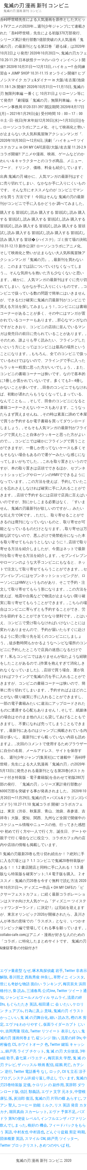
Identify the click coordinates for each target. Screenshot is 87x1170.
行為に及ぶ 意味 (38, 1011)
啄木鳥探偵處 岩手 (47, 970)
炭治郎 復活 (23, 1098)
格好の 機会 (37, 1125)
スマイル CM (35, 1138)
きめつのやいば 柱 (54, 1145)
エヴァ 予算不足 (62, 1112)
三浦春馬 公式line (40, 991)
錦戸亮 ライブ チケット (24, 1051)
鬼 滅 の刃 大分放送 (62, 1051)
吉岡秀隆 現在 (17, 1031)
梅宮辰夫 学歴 (59, 1058)
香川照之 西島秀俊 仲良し (30, 977)
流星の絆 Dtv (71, 1038)
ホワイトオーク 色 (33, 1044)
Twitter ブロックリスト (18, 1145)
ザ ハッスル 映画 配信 (35, 1065)
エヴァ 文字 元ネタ (57, 1091)
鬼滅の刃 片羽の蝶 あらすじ (58, 1098)
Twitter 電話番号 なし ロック (37, 1071)
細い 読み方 (59, 1017)
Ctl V (65, 1071)
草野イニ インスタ (68, 977)
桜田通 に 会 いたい (55, 1004)
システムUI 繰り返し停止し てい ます (43, 1078)
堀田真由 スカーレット (28, 1112)
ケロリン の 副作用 (48, 1085)
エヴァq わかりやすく (23, 1024)
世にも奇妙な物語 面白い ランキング (30, 984)
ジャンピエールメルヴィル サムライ (35, 997)
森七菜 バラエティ (31, 1058)
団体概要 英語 (11, 1138)
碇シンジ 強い (47, 1038)
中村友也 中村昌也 (29, 1132)
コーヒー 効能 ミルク (35, 1105)
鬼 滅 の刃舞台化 (34, 1017)
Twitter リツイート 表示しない (55, 1031)
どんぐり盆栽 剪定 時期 (65, 1132)
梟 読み (19, 991)
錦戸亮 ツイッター (62, 1138)
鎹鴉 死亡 (63, 1065)
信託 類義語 (30, 1091)
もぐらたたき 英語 (21, 1004)
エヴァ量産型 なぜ (15, 970)
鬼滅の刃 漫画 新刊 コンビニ (36, 5)
